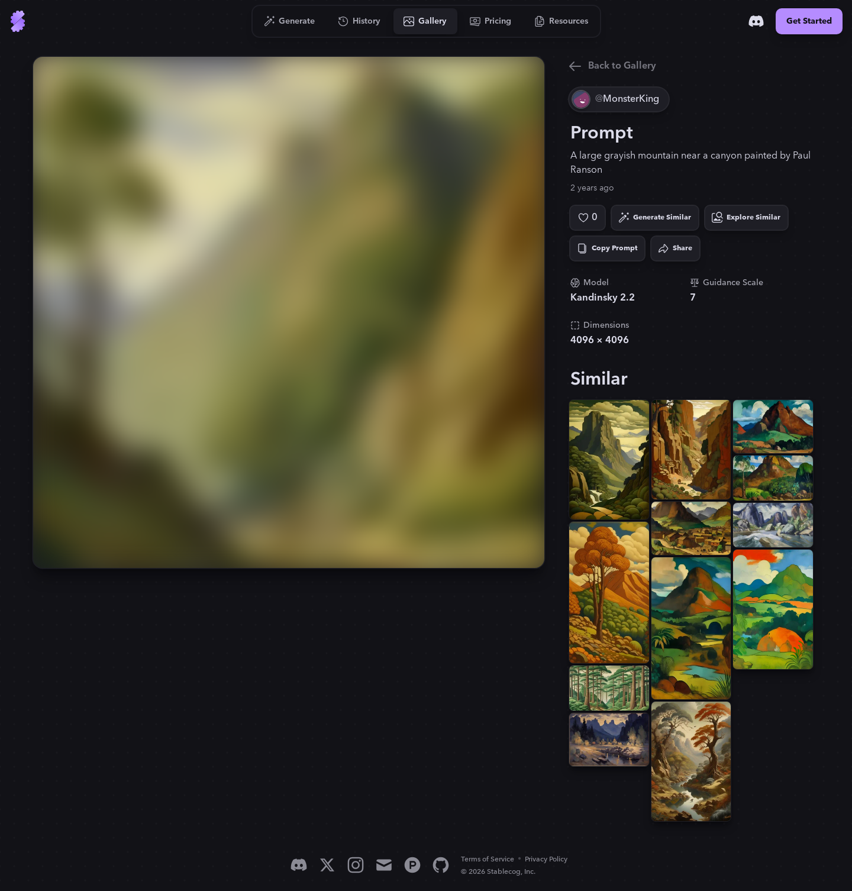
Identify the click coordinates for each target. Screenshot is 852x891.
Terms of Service (487, 859)
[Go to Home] (18, 21)
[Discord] (756, 21)
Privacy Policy (546, 859)
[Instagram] (355, 865)
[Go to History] (359, 21)
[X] (327, 865)
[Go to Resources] (561, 21)
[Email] (384, 865)
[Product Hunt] (412, 865)
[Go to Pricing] (491, 21)
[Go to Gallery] (425, 21)
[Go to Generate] (290, 21)
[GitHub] (441, 865)
